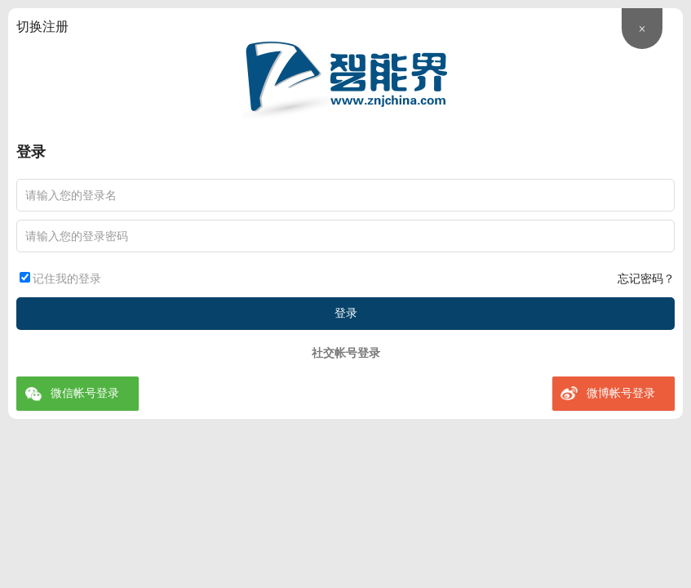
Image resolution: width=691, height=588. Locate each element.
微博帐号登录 (621, 393)
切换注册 (42, 26)
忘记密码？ (646, 279)
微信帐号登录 (85, 393)
